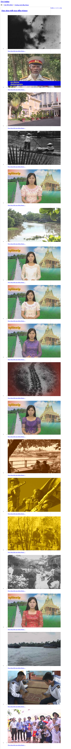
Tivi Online (5, 2)
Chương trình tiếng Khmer (22, 5)
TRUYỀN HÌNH (8, 5)
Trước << (52, 8)
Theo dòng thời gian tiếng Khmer (14, 11)
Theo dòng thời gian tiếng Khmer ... (16, 51)
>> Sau (60, 8)
